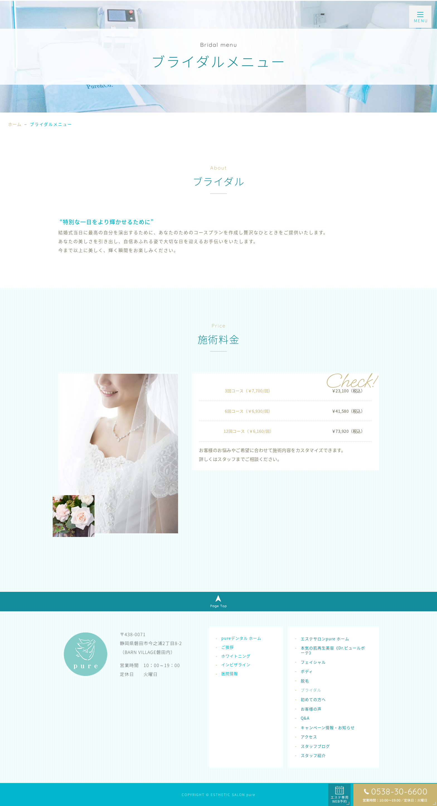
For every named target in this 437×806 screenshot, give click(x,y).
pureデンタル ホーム (241, 638)
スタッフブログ (315, 746)
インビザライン (236, 664)
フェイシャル (313, 662)
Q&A (305, 718)
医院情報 (229, 673)
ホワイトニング (236, 656)
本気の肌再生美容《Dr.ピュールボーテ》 (333, 650)
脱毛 (305, 680)
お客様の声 (311, 709)
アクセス (309, 736)
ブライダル (311, 690)
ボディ (307, 671)
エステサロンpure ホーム (325, 638)
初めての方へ (313, 699)
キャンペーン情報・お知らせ (328, 727)
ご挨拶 (227, 647)
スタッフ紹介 (313, 755)
